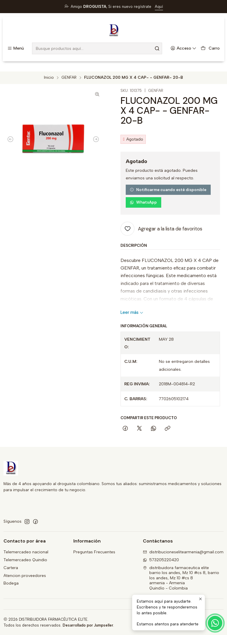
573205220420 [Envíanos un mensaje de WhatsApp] (161, 559)
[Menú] (15, 48)
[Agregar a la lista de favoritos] (161, 229)
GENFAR (69, 78)
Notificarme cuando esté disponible (168, 189)
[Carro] (210, 48)
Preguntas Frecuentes (94, 552)
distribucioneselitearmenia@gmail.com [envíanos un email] (183, 552)
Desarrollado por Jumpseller (88, 625)
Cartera (10, 567)
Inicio (49, 78)
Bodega (11, 583)
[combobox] (97, 48)
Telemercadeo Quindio (25, 559)
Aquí (159, 6)
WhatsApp (143, 202)
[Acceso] (183, 48)
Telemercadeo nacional (25, 552)
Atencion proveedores (24, 575)
